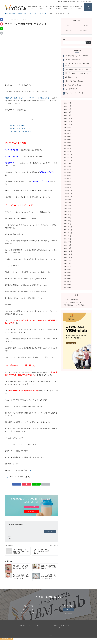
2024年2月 (67, 184)
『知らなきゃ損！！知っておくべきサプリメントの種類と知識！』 (28, 98)
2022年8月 (67, 239)
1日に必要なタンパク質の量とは (21, 131)
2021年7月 (67, 266)
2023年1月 (67, 224)
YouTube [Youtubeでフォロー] (31, 511)
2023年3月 (67, 218)
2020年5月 (67, 287)
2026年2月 (67, 112)
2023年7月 (67, 206)
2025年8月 (67, 130)
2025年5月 (67, 139)
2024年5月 (67, 175)
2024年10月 (68, 160)
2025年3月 (67, 145)
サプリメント (20, 19)
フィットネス (9, 19)
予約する (68, 609)
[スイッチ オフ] (88, 7)
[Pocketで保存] (1, 23)
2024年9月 (67, 163)
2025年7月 (67, 133)
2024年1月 (67, 187)
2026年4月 (67, 106)
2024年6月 (67, 172)
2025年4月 (67, 142)
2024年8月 (67, 166)
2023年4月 (67, 215)
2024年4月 (67, 178)
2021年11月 (68, 254)
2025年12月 (68, 118)
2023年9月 (67, 199)
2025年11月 (68, 121)
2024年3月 (67, 181)
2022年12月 (68, 227)
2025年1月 (67, 151)
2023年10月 (68, 196)
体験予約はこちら (6, 639)
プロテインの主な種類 (17, 125)
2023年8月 (67, 202)
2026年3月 (67, 109)
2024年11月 (68, 157)
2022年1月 (67, 248)
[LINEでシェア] (1, 28)
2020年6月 (67, 284)
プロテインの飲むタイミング (19, 128)
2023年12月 (68, 190)
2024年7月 (67, 169)
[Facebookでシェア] (1, 19)
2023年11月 (68, 193)
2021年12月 (68, 251)
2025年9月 (67, 127)
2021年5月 (67, 272)
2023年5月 (67, 212)
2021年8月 (67, 263)
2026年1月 (67, 115)
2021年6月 (67, 269)
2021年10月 (68, 257)
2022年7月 (67, 242)
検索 (64, 39)
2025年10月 (68, 124)
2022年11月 (68, 230)
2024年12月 (68, 154)
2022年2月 (67, 245)
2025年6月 (67, 136)
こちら (30, 470)
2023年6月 (67, 209)
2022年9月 (67, 236)
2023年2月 (67, 221)
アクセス (89, 1)
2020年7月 (67, 281)
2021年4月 (67, 275)
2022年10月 (68, 233)
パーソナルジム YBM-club (51, 635)
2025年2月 (67, 148)
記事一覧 (51, 531)
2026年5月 (67, 103)
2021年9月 (67, 260)
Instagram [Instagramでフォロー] (31, 507)
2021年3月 (67, 278)
